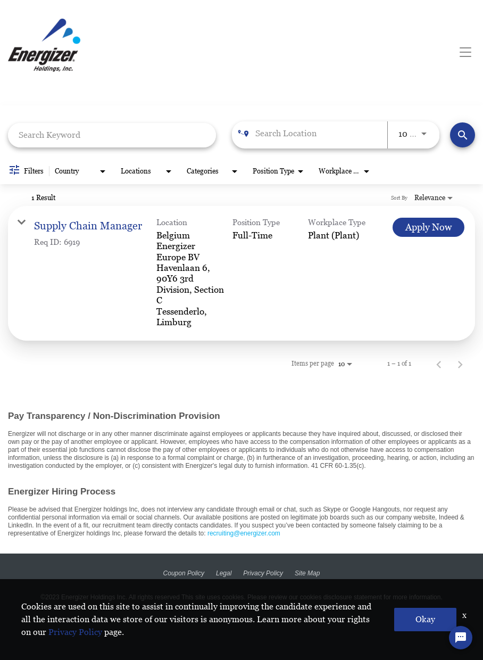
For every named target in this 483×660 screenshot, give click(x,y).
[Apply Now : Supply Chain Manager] (428, 227)
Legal (223, 573)
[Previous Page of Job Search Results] (438, 363)
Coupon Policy (183, 573)
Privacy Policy (263, 573)
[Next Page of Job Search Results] (460, 363)
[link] (241, 273)
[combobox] (112, 134)
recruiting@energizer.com (243, 533)
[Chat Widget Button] (460, 637)
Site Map (307, 573)
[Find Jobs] (462, 134)
